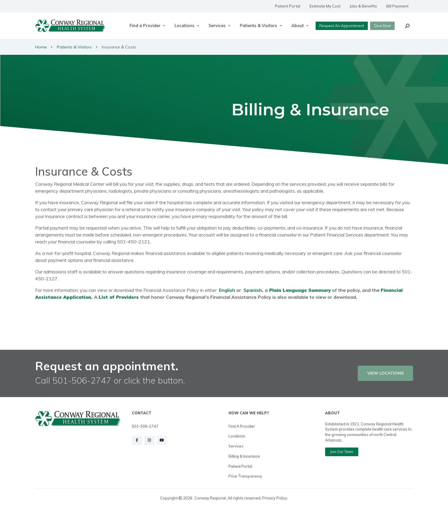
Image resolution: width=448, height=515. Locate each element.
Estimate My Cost (325, 6)
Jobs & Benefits (363, 6)
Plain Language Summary (300, 290)
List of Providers (119, 297)
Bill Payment (397, 6)
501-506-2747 (145, 426)
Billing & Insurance (244, 456)
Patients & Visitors (74, 47)
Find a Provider (241, 426)
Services (235, 446)
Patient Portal (287, 6)
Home (41, 47)
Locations (236, 436)
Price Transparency (245, 476)
